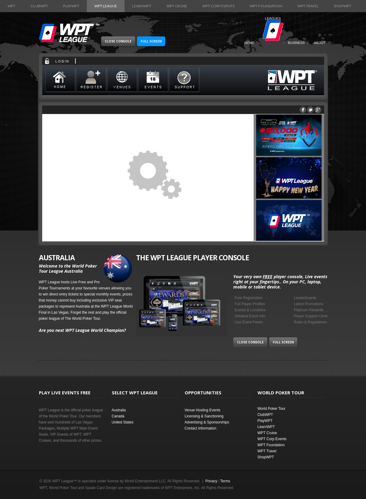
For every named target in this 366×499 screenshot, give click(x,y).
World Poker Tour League (69, 33)
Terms (225, 481)
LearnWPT (141, 6)
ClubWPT (39, 6)
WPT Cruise (176, 6)
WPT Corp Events (218, 6)
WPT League (105, 6)
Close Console (118, 41)
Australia (119, 410)
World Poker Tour (272, 408)
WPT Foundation (266, 6)
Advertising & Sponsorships (207, 422)
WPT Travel (308, 6)
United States (123, 422)
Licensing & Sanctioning (204, 416)
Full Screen (151, 41)
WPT (11, 6)
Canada (118, 416)
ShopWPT (342, 6)
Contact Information (201, 428)
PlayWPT (71, 6)
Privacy (211, 481)
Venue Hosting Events (203, 410)
